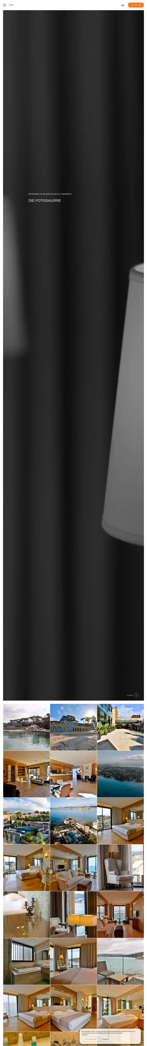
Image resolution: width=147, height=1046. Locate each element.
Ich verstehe (90, 1039)
